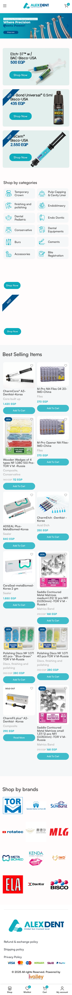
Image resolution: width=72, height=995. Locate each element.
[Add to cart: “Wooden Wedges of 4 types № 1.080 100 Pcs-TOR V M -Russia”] (19, 486)
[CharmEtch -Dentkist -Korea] (53, 503)
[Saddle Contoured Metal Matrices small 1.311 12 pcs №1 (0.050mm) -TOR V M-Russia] (53, 705)
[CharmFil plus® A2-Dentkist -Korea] (19, 700)
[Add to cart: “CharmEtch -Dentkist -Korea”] (53, 537)
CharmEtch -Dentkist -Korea (52, 519)
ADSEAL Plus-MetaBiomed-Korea (15, 527)
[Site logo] (35, 5)
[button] (4, 25)
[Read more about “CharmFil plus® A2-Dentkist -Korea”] (19, 737)
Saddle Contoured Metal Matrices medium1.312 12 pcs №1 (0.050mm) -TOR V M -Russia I (52, 598)
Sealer (7, 534)
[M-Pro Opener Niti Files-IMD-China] (53, 428)
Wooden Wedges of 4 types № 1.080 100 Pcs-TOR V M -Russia (18, 463)
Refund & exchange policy (21, 942)
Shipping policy (14, 949)
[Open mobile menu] (5, 6)
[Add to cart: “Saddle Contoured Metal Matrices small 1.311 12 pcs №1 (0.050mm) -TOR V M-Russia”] (53, 756)
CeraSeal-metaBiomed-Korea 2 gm (18, 587)
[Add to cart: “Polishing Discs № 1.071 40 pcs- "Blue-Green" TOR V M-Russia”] (19, 679)
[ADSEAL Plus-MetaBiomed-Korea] (19, 507)
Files (40, 396)
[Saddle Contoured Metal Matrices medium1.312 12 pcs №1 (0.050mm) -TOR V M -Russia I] (53, 570)
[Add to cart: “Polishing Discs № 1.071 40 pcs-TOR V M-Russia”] (53, 676)
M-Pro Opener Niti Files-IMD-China (53, 444)
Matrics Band (45, 609)
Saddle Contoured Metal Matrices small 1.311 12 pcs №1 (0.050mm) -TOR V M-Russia (51, 734)
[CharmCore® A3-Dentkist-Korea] (19, 375)
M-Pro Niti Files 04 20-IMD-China (52, 390)
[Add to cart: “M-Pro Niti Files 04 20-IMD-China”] (53, 408)
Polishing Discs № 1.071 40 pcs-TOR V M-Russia (53, 654)
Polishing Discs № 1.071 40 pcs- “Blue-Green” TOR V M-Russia (18, 656)
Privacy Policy (13, 957)
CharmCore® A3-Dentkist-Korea (14, 392)
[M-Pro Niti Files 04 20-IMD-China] (53, 374)
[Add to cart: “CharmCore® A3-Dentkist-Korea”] (19, 410)
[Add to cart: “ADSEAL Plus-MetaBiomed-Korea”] (19, 545)
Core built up (11, 399)
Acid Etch (43, 525)
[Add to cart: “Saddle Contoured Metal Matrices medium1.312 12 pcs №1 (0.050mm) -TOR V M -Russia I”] (53, 620)
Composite (10, 726)
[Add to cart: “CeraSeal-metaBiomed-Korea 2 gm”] (19, 605)
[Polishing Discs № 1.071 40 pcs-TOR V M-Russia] (53, 638)
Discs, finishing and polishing (15, 666)
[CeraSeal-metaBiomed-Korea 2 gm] (19, 567)
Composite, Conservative (11, 472)
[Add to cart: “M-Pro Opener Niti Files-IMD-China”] (53, 462)
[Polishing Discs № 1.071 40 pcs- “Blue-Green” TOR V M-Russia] (19, 638)
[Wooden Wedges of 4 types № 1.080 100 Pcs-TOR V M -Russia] (19, 436)
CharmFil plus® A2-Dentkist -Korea (15, 719)
